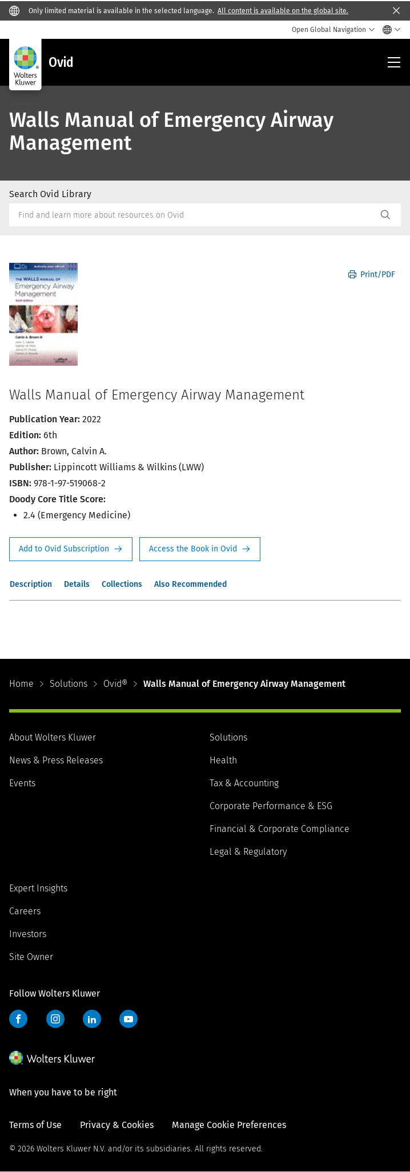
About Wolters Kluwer (52, 737)
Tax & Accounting (244, 783)
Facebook (18, 1019)
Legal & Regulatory (248, 851)
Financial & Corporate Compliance (279, 828)
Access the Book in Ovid (200, 549)
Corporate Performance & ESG (271, 806)
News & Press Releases (56, 760)
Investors (27, 934)
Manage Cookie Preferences (229, 1124)
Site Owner (31, 956)
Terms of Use (35, 1124)
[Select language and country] (388, 30)
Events (22, 783)
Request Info (71, 549)
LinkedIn (92, 1019)
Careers (25, 911)
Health (223, 760)
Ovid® (115, 683)
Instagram (55, 1019)
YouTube (128, 1019)
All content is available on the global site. (283, 11)
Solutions (68, 683)
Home (21, 683)
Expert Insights (38, 888)
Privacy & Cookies (117, 1124)
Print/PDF (371, 274)
